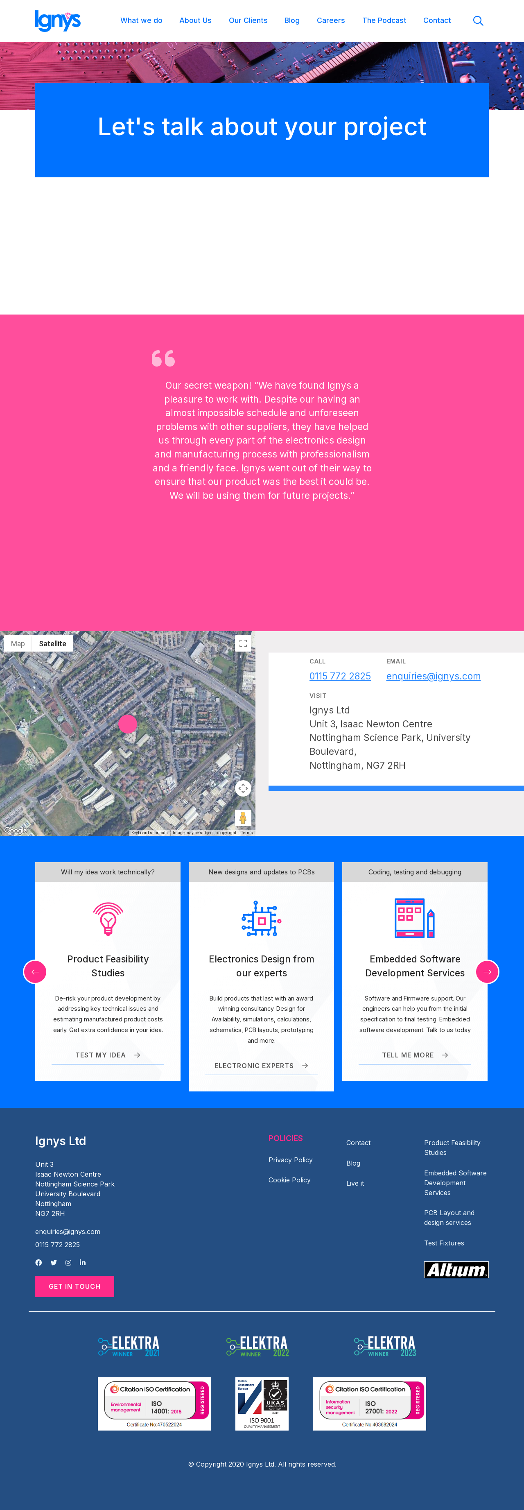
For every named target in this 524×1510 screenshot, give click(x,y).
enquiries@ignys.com (67, 1231)
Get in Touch (75, 1286)
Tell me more (415, 1055)
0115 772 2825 (57, 1245)
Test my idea (107, 1055)
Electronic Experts (261, 1066)
